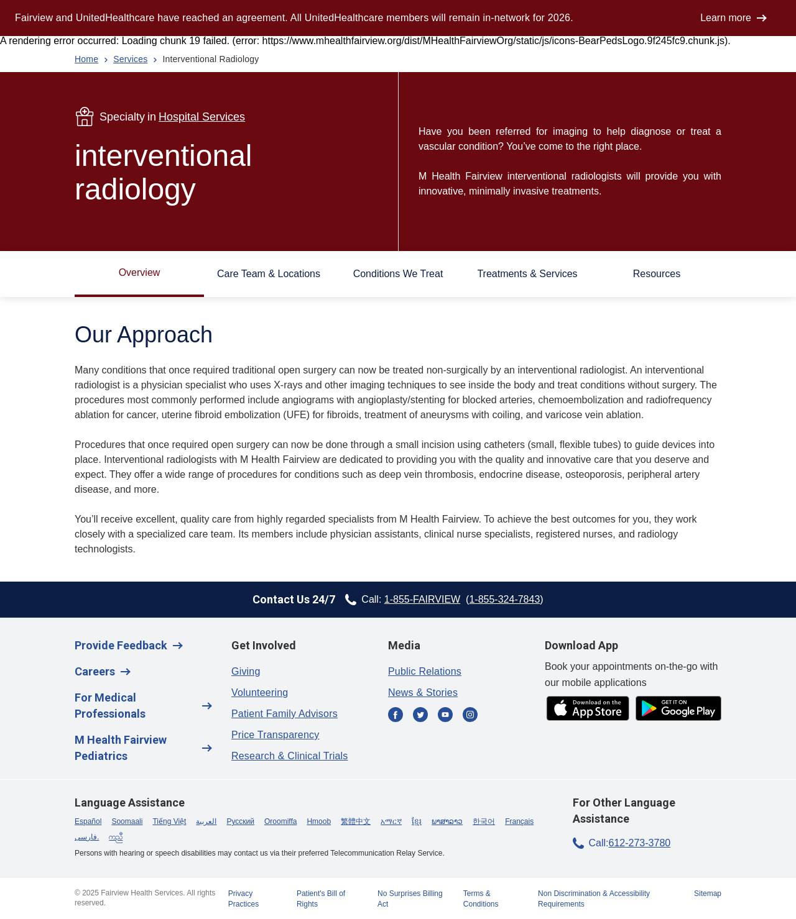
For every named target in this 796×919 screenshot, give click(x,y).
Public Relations (424, 671)
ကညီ (116, 837)
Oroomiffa (280, 821)
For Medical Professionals (110, 705)
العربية (206, 821)
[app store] (588, 709)
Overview (139, 272)
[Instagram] (470, 715)
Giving (246, 671)
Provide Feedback (121, 645)
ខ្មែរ (417, 821)
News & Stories (423, 692)
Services (130, 59)
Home (86, 59)
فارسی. (87, 837)
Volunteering (259, 692)
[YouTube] (445, 715)
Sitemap (707, 893)
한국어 (484, 821)
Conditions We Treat (398, 273)
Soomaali (126, 821)
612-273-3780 (640, 843)
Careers (95, 671)
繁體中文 (356, 821)
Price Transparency (275, 734)
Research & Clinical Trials (289, 756)
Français (519, 821)
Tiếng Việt (169, 821)
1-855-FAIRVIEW (422, 599)
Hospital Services (202, 117)
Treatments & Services (527, 273)
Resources (656, 273)
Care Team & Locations (268, 273)
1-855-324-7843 (504, 599)
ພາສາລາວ (447, 821)
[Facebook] (395, 715)
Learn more (725, 17)
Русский (240, 821)
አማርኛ (391, 821)
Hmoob (319, 821)
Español (88, 821)
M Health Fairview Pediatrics (121, 747)
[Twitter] (420, 715)
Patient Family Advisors (284, 713)
